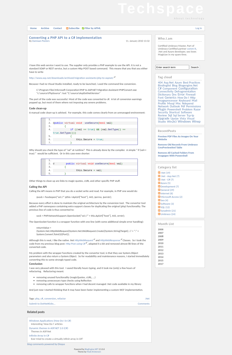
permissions (193, 106)
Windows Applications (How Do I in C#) (50, 320)
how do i (183, 98)
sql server (179, 115)
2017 (160, 263)
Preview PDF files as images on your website (178, 138)
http (192, 98)
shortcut (174, 112)
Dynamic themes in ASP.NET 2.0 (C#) (48, 328)
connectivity (165, 91)
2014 (160, 256)
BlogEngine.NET (91, 349)
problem (187, 109)
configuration (188, 88)
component (170, 88)
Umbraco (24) (168, 214)
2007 (160, 232)
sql (170, 115)
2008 (160, 236)
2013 (160, 253)
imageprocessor (168, 100)
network (163, 106)
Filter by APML (93, 28)
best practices (191, 82)
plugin (162, 109)
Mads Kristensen (94, 351)
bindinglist (164, 85)
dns (174, 94)
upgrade (163, 118)
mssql (170, 103)
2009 (160, 239)
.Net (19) (165, 172)
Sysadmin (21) (168, 210)
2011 (160, 246)
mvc (178, 103)
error (181, 94)
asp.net (169, 82)
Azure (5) (166, 183)
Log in (199, 28)
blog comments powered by (46, 344)
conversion (50, 298)
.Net (147, 298)
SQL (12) (165, 207)
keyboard (185, 100)
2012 (160, 250)
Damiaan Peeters (41, 40)
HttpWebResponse (110, 240)
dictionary (164, 94)
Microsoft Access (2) (172, 196)
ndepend (187, 103)
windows (184, 121)
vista (183, 118)
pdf (183, 106)
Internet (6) (167, 193)
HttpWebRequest (84, 240)
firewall (191, 94)
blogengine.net (188, 85)
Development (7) (170, 186)
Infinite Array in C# (39, 335)
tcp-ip (190, 115)
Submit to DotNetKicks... (42, 303)
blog (174, 85)
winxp (196, 121)
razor (197, 109)
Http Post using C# (75, 243)
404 (160, 82)
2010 (160, 243)
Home (33, 28)
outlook (175, 106)
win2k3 (172, 121)
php (37, 298)
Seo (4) (164, 200)
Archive (45, 28)
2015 (160, 260)
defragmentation (185, 91)
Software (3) (167, 203)
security (163, 112)
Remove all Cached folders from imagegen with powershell (176, 154)
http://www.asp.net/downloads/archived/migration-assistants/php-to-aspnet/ (71, 78)
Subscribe (73, 28)
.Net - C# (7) (167, 179)
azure (178, 82)
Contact (57, 28)
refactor (61, 298)
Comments (144, 303)
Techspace (161, 8)
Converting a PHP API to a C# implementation (65, 38)
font (161, 98)
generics (170, 98)
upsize (175, 118)
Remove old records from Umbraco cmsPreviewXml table (178, 146)
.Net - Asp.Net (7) (170, 176)
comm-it (191, 48)
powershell (174, 109)
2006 (160, 229)
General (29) (167, 190)
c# (42, 298)
